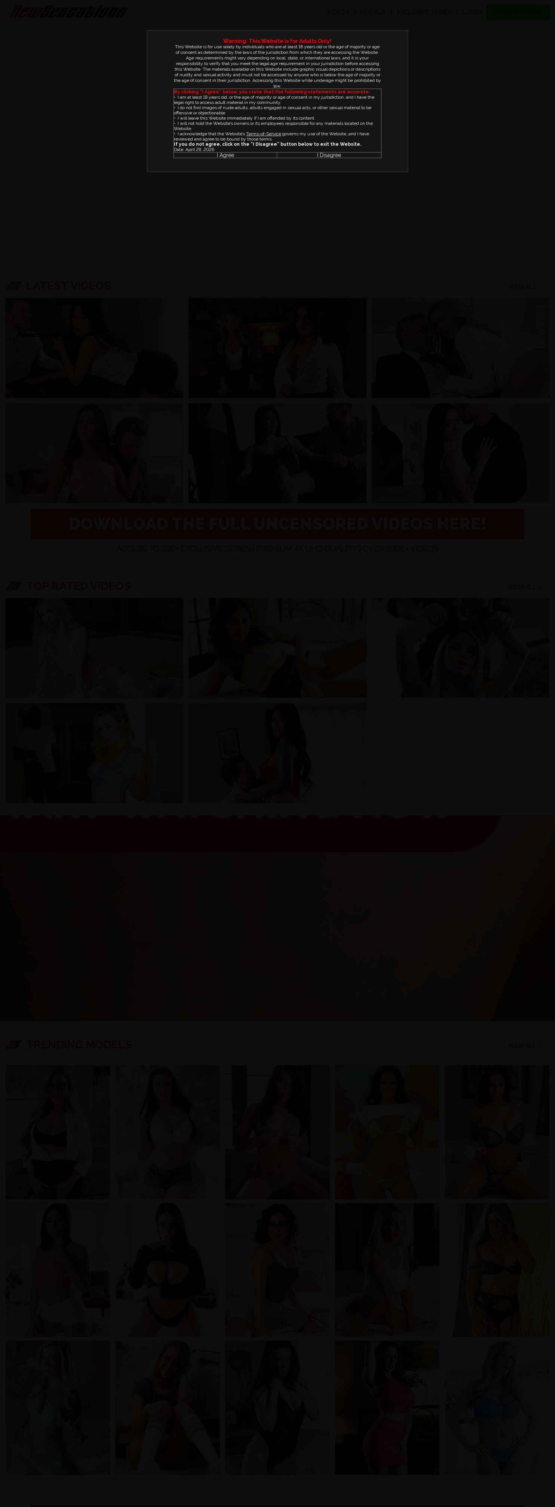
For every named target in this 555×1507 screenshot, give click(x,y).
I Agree (225, 155)
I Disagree (329, 155)
